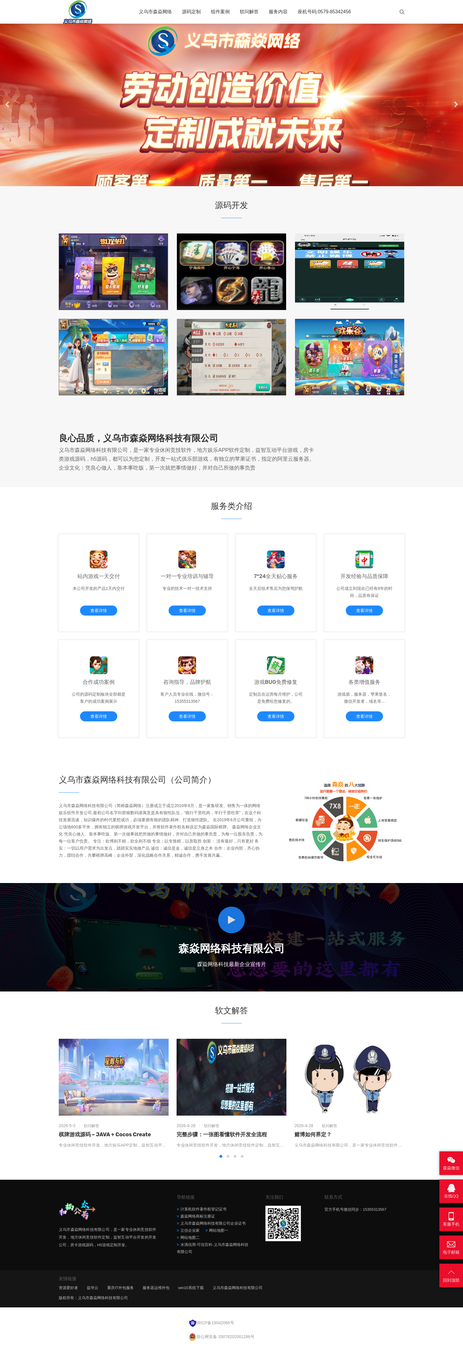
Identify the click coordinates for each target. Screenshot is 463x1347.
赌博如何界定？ (313, 1134)
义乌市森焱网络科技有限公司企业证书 (213, 1223)
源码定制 (191, 11)
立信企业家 (190, 1230)
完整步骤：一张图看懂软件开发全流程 (222, 1134)
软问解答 (249, 11)
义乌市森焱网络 (155, 11)
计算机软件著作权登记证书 (203, 1209)
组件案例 (220, 11)
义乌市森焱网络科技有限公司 (238, 1288)
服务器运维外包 (156, 1288)
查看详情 (98, 610)
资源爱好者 (68, 1288)
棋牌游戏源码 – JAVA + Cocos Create (105, 1134)
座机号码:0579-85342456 (324, 11)
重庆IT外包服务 (120, 1288)
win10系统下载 (191, 1288)
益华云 (92, 1288)
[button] (226, 180)
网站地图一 (218, 1230)
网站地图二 (190, 1237)
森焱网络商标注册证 (197, 1216)
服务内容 (278, 11)
